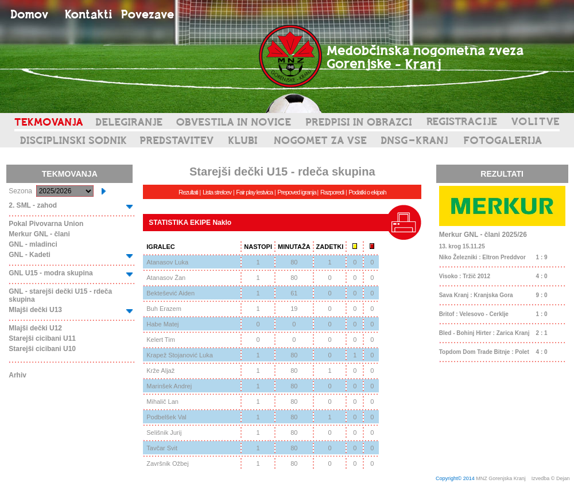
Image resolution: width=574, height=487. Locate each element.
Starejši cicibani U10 (42, 349)
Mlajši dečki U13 (35, 310)
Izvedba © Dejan (551, 478)
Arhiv (17, 375)
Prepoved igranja (297, 192)
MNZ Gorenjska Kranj (501, 478)
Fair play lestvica (254, 192)
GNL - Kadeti (29, 255)
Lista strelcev (217, 192)
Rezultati (188, 192)
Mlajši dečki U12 (35, 328)
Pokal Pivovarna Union (46, 224)
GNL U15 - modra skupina (50, 273)
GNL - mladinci (33, 244)
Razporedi (332, 192)
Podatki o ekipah (367, 192)
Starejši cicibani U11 (42, 338)
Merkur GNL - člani (39, 234)
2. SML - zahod (33, 205)
